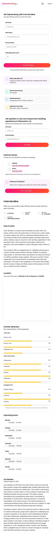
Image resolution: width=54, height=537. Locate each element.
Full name (8, 22)
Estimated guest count (12, 52)
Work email (8, 32)
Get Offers (27, 145)
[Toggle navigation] (43, 4)
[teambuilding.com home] (10, 4)
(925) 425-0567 (17, 171)
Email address (9, 135)
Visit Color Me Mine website (20, 165)
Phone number (9, 42)
